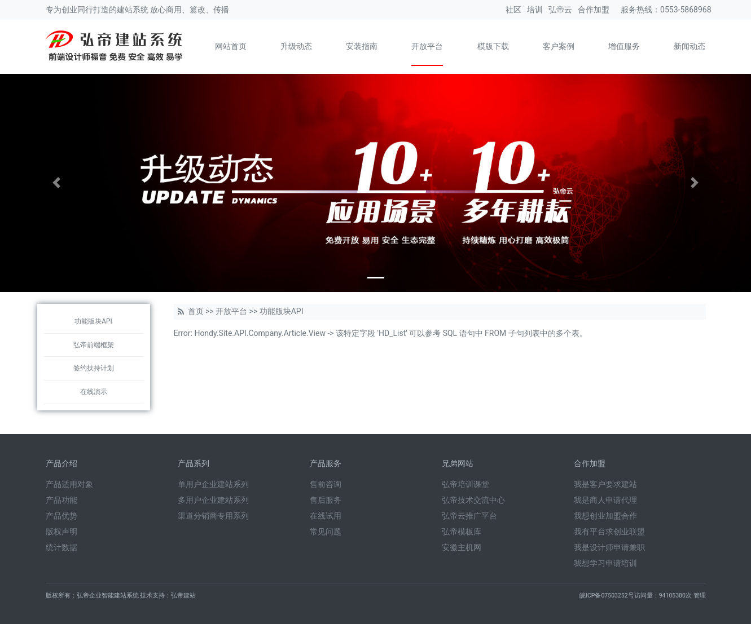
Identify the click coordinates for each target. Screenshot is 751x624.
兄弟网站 (457, 463)
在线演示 (93, 392)
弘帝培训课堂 (465, 484)
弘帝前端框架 (93, 345)
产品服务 (325, 463)
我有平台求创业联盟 (609, 531)
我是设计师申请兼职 (609, 547)
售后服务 (325, 499)
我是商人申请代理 (605, 499)
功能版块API (93, 321)
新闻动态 (689, 46)
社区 (513, 9)
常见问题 (325, 531)
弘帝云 (560, 9)
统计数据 (61, 547)
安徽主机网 (461, 547)
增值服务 (624, 46)
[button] (56, 183)
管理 (699, 595)
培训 (535, 9)
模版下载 (493, 46)
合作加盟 (593, 9)
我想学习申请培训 (605, 563)
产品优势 (61, 515)
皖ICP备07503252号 (606, 595)
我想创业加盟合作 (605, 515)
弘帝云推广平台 (469, 515)
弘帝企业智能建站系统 (108, 595)
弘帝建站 (183, 595)
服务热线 (636, 9)
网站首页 (231, 46)
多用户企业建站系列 (213, 499)
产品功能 (61, 499)
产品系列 (193, 463)
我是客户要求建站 (605, 484)
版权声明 (61, 531)
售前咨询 (325, 484)
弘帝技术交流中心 (473, 499)
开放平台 (427, 46)
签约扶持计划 (93, 368)
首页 (196, 311)
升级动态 (296, 46)
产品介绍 (61, 463)
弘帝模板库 (461, 531)
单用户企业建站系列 (213, 484)
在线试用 (325, 515)
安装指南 (361, 46)
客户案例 (558, 46)
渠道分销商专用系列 (213, 515)
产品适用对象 (69, 484)
